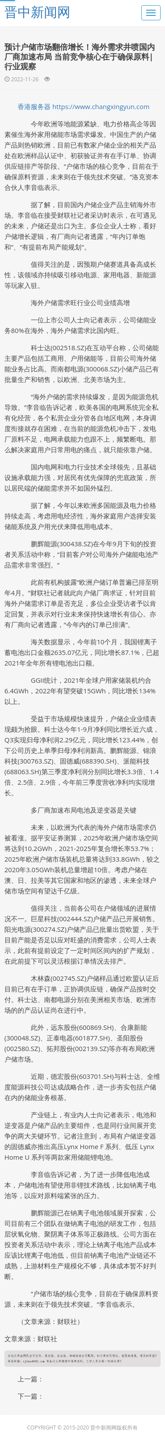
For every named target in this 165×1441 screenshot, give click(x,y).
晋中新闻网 (37, 12)
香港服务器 (34, 106)
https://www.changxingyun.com (101, 106)
